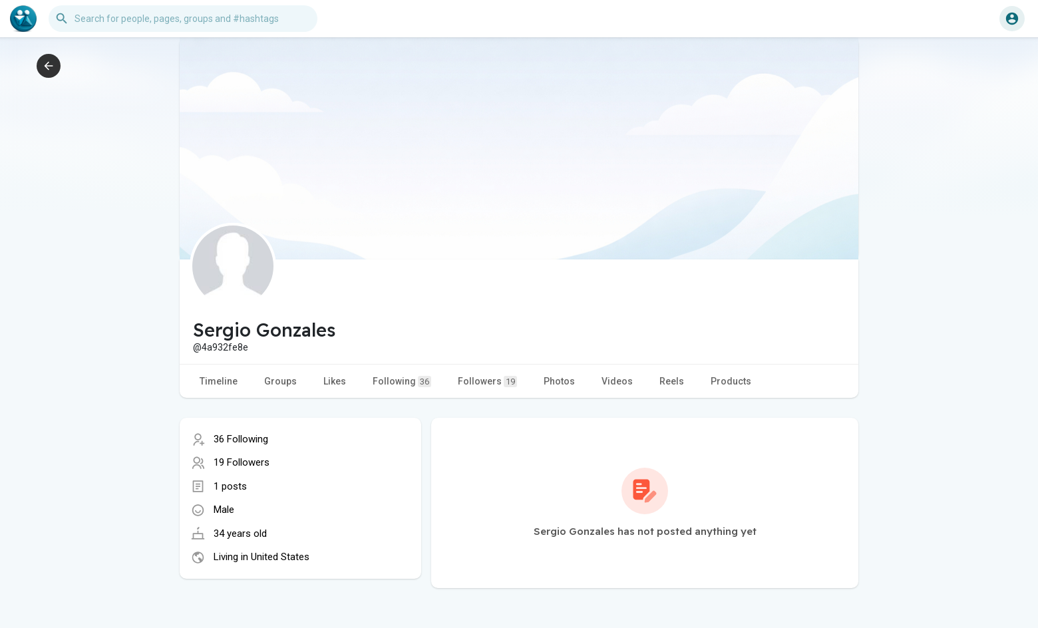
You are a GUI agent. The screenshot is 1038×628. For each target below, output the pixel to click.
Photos (559, 381)
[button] (183, 18)
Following (402, 381)
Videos (617, 381)
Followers (487, 381)
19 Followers (241, 462)
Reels (671, 381)
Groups (280, 381)
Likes (334, 381)
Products (731, 381)
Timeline (219, 381)
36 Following (241, 439)
